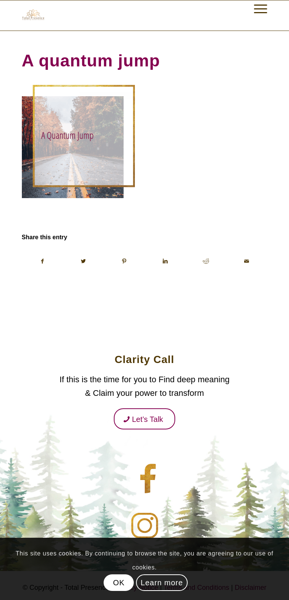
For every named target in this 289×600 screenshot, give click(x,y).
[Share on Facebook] (42, 261)
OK (119, 582)
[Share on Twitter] (83, 261)
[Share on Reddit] (206, 261)
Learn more (162, 582)
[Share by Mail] (246, 261)
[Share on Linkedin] (165, 261)
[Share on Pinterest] (124, 261)
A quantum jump (91, 60)
